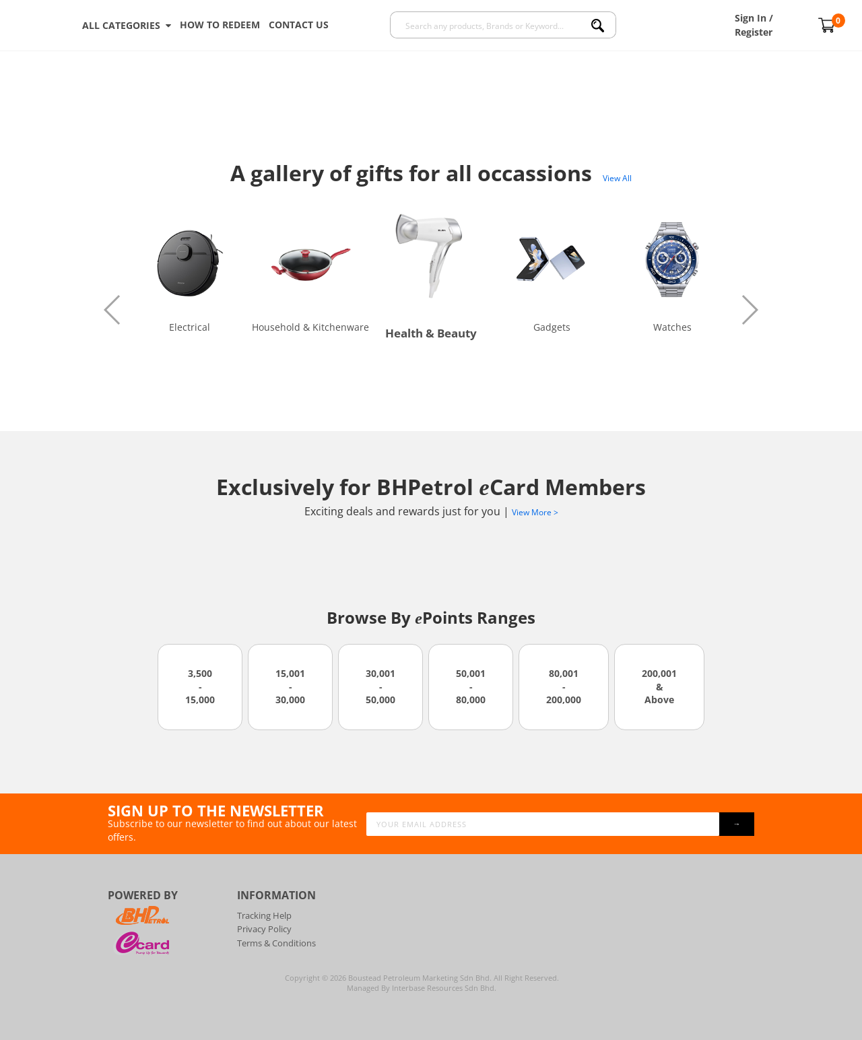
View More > (535, 512)
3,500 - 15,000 (200, 686)
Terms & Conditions (276, 943)
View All (617, 178)
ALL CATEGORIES (126, 25)
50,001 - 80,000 (471, 686)
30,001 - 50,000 (380, 686)
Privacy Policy (264, 929)
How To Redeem (220, 24)
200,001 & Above (659, 686)
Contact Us (299, 24)
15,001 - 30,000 (290, 686)
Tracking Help (264, 915)
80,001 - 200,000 (563, 686)
